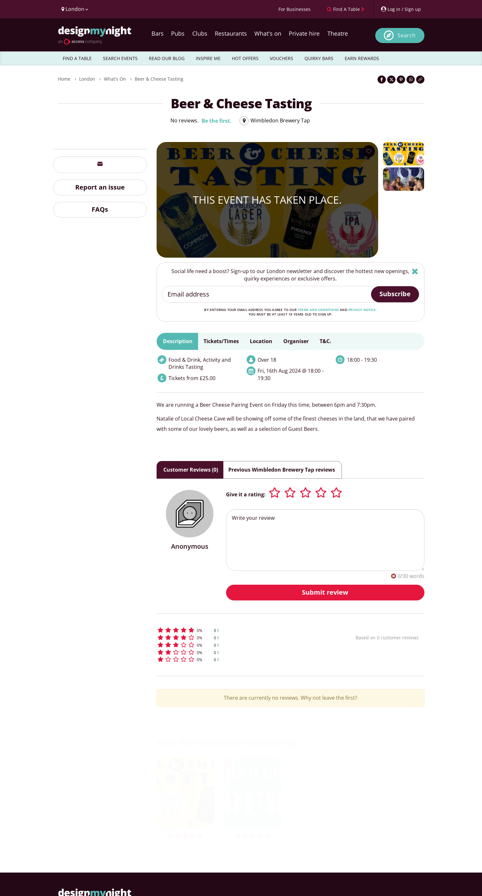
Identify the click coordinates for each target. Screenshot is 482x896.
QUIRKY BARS (319, 58)
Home (64, 79)
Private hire (304, 33)
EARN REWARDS (362, 58)
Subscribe (395, 293)
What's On (115, 79)
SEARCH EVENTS (120, 58)
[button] (244, 630)
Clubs (199, 33)
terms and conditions (318, 309)
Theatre (337, 33)
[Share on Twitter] (391, 79)
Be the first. (217, 120)
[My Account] (400, 9)
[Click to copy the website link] (420, 79)
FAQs (100, 209)
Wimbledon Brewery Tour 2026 (252, 849)
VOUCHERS (281, 58)
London (87, 79)
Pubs (178, 33)
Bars (157, 33)
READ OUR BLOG (167, 58)
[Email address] (266, 294)
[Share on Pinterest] (401, 79)
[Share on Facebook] (381, 79)
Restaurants (231, 33)
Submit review (325, 592)
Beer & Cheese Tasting (159, 79)
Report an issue (100, 187)
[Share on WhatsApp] (410, 79)
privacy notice (362, 309)
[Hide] (415, 271)
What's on (267, 33)
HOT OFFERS (245, 58)
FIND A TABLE (77, 58)
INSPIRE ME (208, 58)
